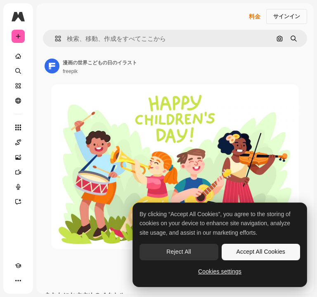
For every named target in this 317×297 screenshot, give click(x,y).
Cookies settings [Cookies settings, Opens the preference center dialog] (219, 271)
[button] (54, 38)
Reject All (178, 251)
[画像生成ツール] (18, 157)
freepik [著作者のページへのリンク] (70, 71)
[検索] (18, 71)
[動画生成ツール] (18, 172)
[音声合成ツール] (18, 186)
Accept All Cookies (261, 251)
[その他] (18, 280)
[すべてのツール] (18, 127)
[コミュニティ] (18, 100)
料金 (254, 16)
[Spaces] (18, 142)
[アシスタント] (18, 201)
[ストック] (18, 85)
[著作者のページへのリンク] (52, 66)
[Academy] (18, 265)
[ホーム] (18, 56)
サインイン (286, 16)
